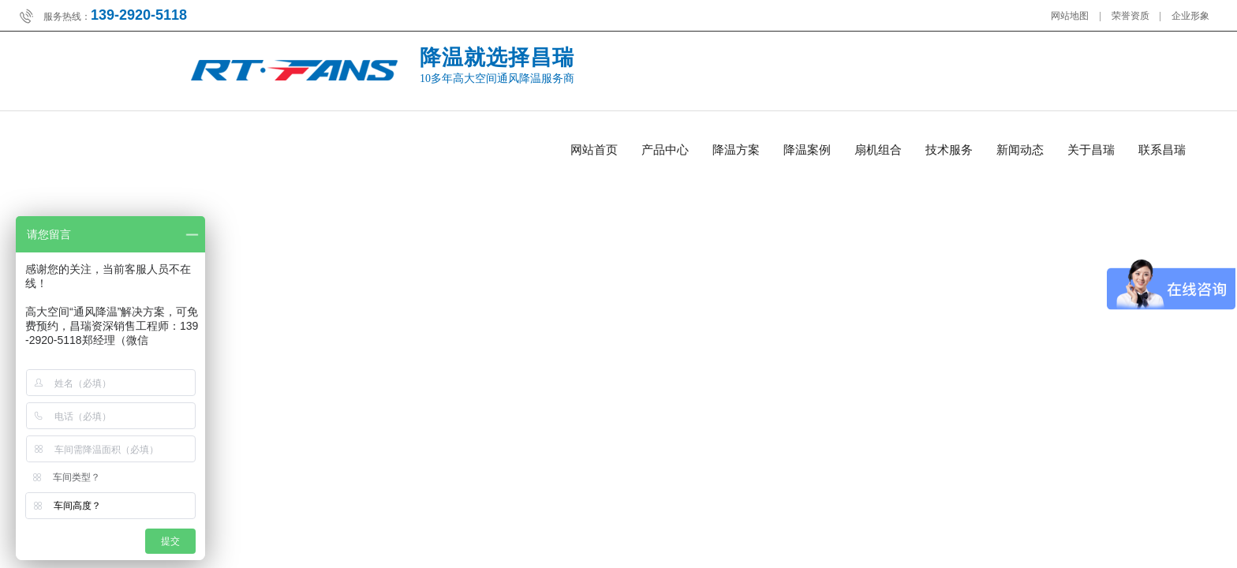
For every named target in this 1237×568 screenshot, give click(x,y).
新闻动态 (1020, 150)
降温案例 (807, 150)
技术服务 (949, 150)
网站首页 (594, 150)
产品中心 (665, 150)
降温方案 (736, 150)
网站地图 (1070, 15)
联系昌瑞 (1162, 150)
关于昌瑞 (1091, 150)
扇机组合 (878, 150)
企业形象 (1190, 15)
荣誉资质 (1130, 15)
